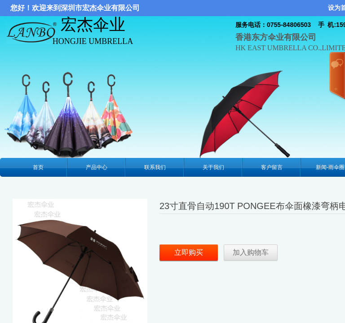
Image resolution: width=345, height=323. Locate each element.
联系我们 (155, 167)
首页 (38, 167)
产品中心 (96, 167)
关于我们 (213, 167)
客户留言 (272, 167)
